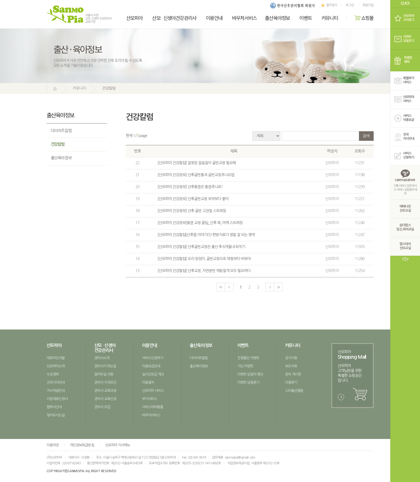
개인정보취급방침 (82, 445)
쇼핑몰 (364, 17)
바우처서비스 (244, 17)
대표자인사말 (56, 358)
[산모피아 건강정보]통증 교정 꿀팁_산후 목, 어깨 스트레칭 (200, 223)
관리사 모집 (102, 407)
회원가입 (368, 5)
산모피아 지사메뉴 (117, 445)
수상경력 (53, 374)
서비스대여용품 (152, 407)
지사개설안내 (56, 390)
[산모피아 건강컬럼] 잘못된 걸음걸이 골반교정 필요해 (197, 163)
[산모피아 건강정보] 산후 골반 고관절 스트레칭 (192, 211)
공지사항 (291, 358)
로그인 (350, 5)
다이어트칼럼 (61, 131)
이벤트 (305, 17)
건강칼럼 (58, 144)
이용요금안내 (151, 366)
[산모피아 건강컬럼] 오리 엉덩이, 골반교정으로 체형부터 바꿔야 (204, 259)
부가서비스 (149, 399)
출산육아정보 (277, 17)
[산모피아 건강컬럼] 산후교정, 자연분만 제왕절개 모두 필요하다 (204, 271)
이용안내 (214, 17)
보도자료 (291, 366)
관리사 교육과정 (105, 390)
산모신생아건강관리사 (174, 17)
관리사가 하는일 (105, 366)
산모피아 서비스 (153, 390)
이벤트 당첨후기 (248, 382)
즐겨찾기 (328, 5)
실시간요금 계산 (153, 374)
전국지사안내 (56, 382)
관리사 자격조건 (105, 382)
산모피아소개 (56, 366)
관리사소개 (101, 358)
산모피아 (134, 17)
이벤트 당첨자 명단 (250, 374)
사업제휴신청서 (57, 399)
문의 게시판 (293, 374)
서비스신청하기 (152, 358)
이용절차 (148, 382)
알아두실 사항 (103, 374)
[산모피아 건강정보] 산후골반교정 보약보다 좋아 (193, 199)
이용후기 (291, 382)
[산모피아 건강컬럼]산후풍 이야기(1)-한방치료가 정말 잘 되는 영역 (206, 235)
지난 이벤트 (245, 366)
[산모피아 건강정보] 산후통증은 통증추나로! (190, 187)
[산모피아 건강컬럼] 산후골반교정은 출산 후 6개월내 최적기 (201, 247)
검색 (366, 136)
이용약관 (53, 445)
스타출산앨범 (294, 390)
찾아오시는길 (56, 415)
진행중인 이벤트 (248, 358)
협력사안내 (54, 407)
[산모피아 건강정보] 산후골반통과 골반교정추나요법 (196, 175)
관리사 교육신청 (105, 399)
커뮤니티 (329, 17)
